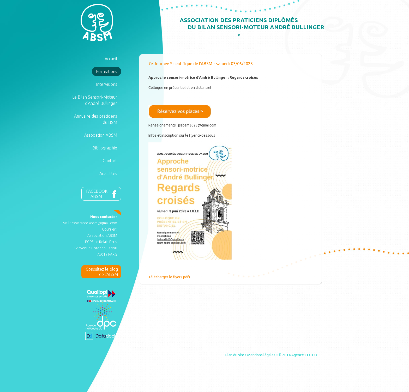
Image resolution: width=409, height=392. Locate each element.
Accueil (111, 58)
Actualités (108, 173)
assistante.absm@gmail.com (94, 223)
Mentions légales (261, 355)
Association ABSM (100, 135)
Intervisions (106, 84)
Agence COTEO (304, 355)
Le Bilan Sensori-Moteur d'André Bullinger (94, 100)
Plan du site (234, 355)
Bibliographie (104, 148)
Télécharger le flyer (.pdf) (169, 277)
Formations (106, 71)
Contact (110, 160)
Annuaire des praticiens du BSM (95, 119)
